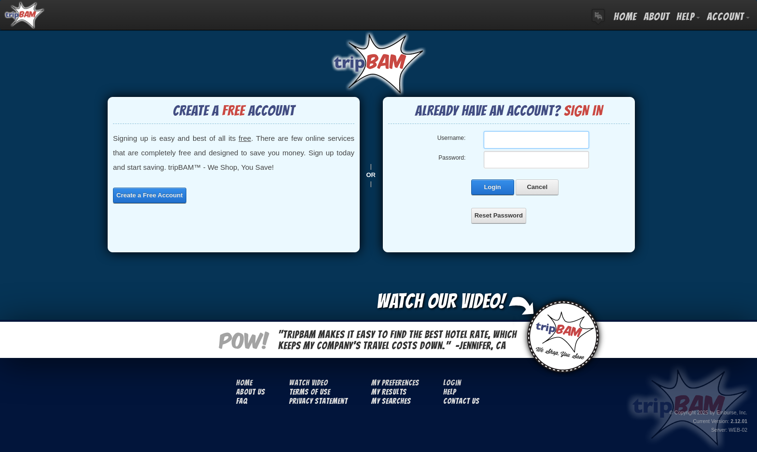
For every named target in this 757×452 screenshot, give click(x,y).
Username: (451, 138)
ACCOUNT (728, 16)
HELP (688, 16)
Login (492, 187)
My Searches (391, 401)
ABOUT (657, 16)
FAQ (242, 401)
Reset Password (499, 215)
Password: (451, 157)
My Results (389, 392)
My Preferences (395, 383)
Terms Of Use (309, 392)
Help (449, 392)
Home (244, 383)
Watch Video (308, 383)
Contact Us (461, 401)
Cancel (537, 187)
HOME (625, 16)
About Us (250, 392)
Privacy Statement (318, 401)
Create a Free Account (149, 195)
